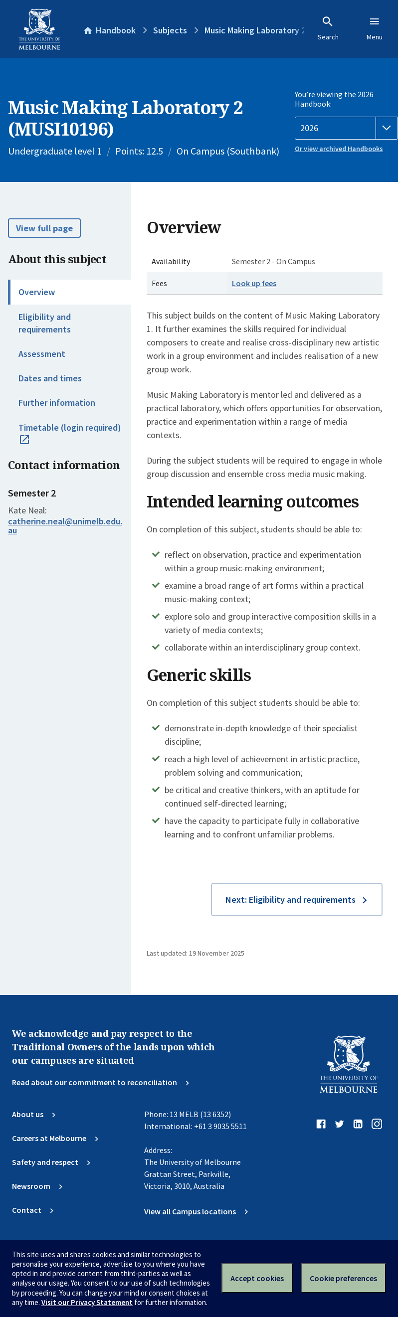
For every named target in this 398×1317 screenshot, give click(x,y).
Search (328, 28)
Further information (56, 402)
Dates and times (50, 378)
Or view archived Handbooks (339, 148)
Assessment (41, 353)
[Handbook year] (346, 128)
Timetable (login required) (69, 439)
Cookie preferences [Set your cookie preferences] (343, 1278)
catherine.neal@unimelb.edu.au (65, 526)
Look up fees (254, 283)
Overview (36, 292)
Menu (375, 28)
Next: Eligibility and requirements (290, 899)
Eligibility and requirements (44, 323)
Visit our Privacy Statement (87, 1302)
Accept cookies (257, 1278)
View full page (44, 228)
